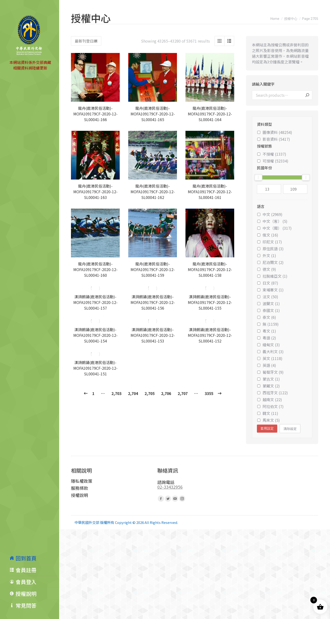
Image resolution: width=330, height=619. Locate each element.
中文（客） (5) (272, 221)
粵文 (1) (266, 331)
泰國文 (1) (268, 310)
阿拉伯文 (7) (270, 406)
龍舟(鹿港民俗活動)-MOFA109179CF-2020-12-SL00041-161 (210, 191)
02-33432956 (170, 487)
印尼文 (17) (269, 242)
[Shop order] (86, 41)
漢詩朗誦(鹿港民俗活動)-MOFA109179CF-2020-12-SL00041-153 (153, 335)
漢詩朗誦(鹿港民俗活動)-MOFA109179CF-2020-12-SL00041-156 (153, 302)
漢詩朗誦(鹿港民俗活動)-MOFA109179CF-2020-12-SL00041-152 (210, 335)
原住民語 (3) (270, 248)
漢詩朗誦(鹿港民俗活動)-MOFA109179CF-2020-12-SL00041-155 (210, 302)
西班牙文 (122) (272, 392)
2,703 (116, 393)
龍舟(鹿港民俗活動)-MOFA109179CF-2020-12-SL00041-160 (95, 269)
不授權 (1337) (271, 154)
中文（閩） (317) (274, 228)
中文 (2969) (269, 214)
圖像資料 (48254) (274, 132)
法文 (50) (267, 296)
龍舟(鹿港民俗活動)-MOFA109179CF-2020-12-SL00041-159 (153, 269)
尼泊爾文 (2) (270, 262)
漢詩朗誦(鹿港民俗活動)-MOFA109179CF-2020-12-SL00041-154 (95, 335)
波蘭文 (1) (268, 303)
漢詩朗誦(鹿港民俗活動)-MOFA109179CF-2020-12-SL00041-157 (95, 302)
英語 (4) (266, 365)
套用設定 (267, 428)
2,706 (166, 393)
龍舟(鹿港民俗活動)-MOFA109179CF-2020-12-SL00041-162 (153, 191)
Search (307, 95)
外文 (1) (266, 255)
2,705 (149, 393)
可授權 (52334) (272, 161)
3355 (209, 393)
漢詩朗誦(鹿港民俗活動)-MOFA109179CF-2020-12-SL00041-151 (95, 368)
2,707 (183, 393)
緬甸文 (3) (268, 344)
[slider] (258, 177)
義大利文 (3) (270, 351)
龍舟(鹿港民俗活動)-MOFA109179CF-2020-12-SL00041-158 (210, 269)
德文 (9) (266, 269)
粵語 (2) (266, 338)
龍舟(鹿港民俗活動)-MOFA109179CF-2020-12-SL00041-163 (95, 191)
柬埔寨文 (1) (270, 290)
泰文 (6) (266, 317)
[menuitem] (34, 558)
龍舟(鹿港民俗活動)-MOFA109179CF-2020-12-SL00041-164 (210, 113)
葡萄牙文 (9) (270, 372)
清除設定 (290, 428)
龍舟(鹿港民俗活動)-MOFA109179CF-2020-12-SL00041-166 (95, 113)
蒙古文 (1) (268, 379)
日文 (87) (267, 283)
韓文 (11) (267, 413)
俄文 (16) (267, 235)
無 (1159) (268, 324)
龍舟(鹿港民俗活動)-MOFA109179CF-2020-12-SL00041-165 (153, 113)
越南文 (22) (269, 399)
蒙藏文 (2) (268, 386)
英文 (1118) (269, 358)
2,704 (133, 393)
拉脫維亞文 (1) (272, 276)
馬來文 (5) (268, 420)
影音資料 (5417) (273, 139)
